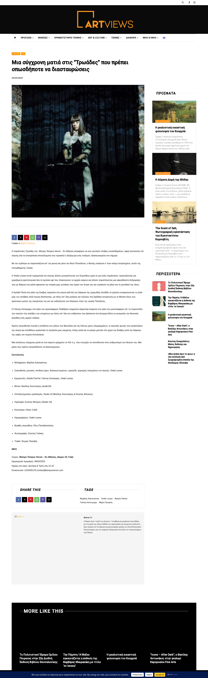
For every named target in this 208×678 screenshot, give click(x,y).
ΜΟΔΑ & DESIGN (163, 173)
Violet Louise (107, 498)
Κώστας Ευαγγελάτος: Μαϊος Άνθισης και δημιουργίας (179, 344)
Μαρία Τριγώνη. (27, 243)
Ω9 (23, 53)
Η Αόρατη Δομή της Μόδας (171, 179)
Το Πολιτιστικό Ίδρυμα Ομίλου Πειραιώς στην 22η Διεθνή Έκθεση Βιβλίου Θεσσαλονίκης (39, 658)
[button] (182, 2)
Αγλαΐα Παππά (121, 498)
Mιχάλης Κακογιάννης (89, 498)
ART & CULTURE (162, 121)
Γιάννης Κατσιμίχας (88, 502)
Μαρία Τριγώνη (105, 502)
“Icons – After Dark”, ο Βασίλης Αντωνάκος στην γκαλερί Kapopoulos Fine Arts (169, 658)
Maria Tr (88, 517)
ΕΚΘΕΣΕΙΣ (160, 222)
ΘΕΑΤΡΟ (16, 53)
